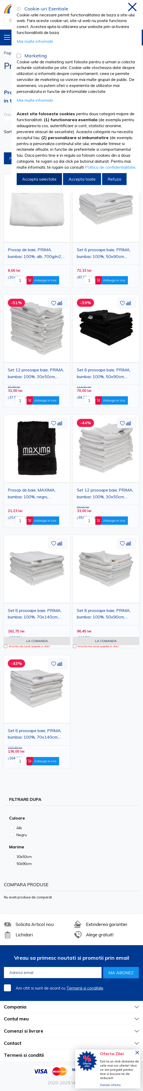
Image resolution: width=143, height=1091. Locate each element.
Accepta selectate (39, 179)
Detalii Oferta (110, 1085)
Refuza (114, 179)
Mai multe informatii (35, 41)
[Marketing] (19, 56)
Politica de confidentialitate (110, 167)
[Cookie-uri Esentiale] (19, 9)
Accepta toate (82, 179)
